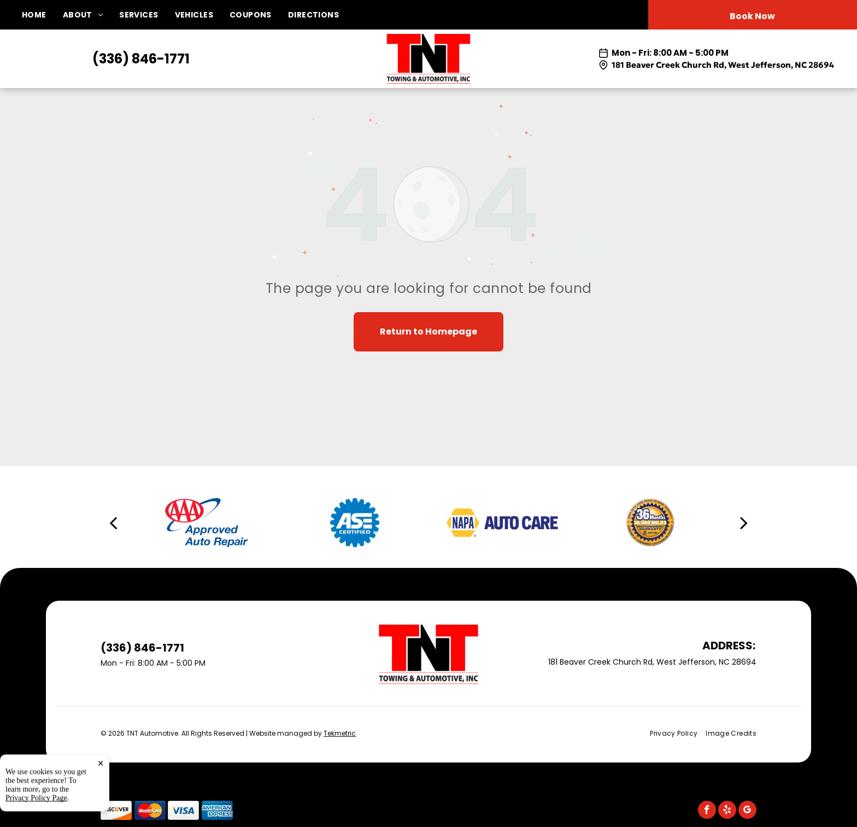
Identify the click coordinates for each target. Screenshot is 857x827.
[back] (113, 522)
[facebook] (707, 811)
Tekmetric (340, 733)
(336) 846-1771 (141, 59)
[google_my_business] (747, 811)
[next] (743, 522)
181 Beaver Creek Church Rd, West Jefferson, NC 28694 (723, 65)
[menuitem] (42, 15)
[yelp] (727, 811)
